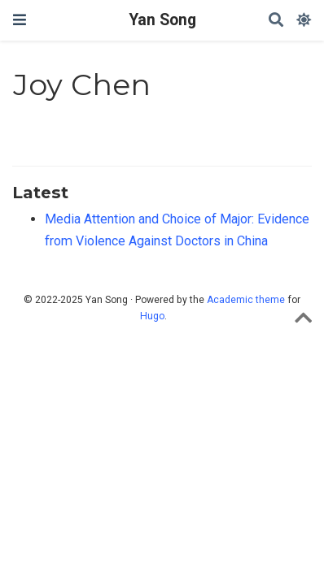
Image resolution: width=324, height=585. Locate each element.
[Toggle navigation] (19, 20)
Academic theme (246, 300)
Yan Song (162, 20)
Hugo (152, 316)
